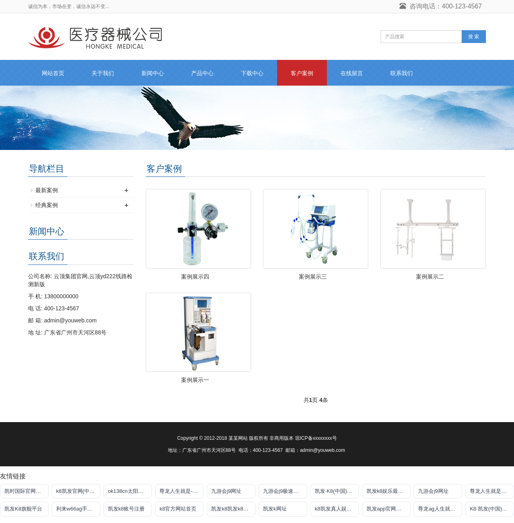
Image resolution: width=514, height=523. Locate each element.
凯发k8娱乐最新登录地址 (389, 491)
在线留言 (352, 73)
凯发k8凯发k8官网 (232, 509)
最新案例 (46, 190)
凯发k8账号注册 (126, 509)
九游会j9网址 (226, 491)
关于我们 (103, 73)
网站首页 (53, 73)
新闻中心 (152, 73)
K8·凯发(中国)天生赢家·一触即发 (492, 509)
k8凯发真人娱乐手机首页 (337, 509)
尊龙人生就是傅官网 (492, 491)
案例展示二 (430, 276)
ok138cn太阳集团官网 (130, 491)
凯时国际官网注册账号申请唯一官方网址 (26, 491)
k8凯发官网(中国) (76, 491)
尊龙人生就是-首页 (181, 491)
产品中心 (202, 73)
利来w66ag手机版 (77, 509)
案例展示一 (195, 380)
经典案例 (46, 205)
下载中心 (252, 73)
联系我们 (401, 73)
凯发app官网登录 (387, 509)
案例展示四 (195, 276)
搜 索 (473, 36)
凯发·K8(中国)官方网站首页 (337, 491)
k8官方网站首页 (177, 509)
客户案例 (302, 73)
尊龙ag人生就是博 (439, 509)
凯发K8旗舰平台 (23, 509)
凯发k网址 (275, 509)
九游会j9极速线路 (283, 491)
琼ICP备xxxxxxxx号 (316, 438)
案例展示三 (313, 276)
